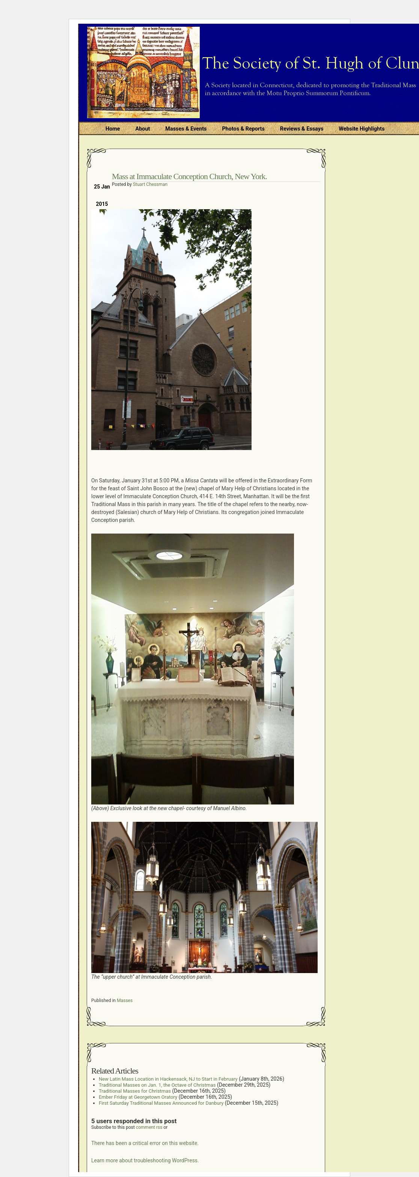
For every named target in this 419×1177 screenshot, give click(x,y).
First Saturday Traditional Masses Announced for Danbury (161, 1103)
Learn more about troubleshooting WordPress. (145, 1160)
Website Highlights (361, 129)
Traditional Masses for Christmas (135, 1091)
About (143, 129)
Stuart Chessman (150, 184)
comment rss (149, 1127)
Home (113, 129)
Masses (125, 1000)
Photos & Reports (243, 129)
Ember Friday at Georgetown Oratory (138, 1097)
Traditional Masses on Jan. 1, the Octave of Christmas (157, 1085)
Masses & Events (185, 129)
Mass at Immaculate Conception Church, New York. (189, 176)
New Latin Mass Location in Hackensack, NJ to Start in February (168, 1079)
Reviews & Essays (301, 129)
